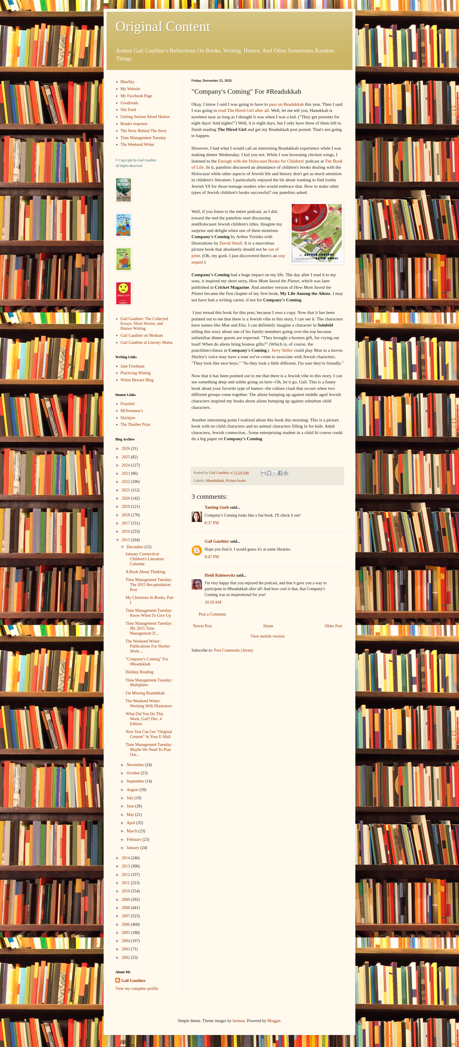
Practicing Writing (136, 373)
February (134, 839)
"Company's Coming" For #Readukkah (147, 661)
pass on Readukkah (286, 104)
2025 (126, 457)
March (132, 831)
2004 (126, 941)
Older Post (333, 626)
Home (268, 626)
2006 (126, 924)
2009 (126, 899)
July (130, 798)
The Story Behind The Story (144, 131)
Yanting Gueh (217, 507)
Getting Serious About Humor (145, 117)
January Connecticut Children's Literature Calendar (145, 559)
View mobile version (268, 636)
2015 (126, 540)
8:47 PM (212, 557)
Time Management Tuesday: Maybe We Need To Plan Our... (149, 749)
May (130, 814)
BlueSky (128, 82)
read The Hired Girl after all (243, 110)
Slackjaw (128, 418)
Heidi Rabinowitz (220, 575)
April (131, 823)
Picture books (236, 481)
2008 (126, 908)
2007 (126, 916)
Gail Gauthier (217, 541)
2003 (126, 949)
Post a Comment (212, 614)
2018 (126, 515)
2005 (126, 932)
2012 (126, 874)
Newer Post (202, 626)
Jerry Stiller (282, 350)
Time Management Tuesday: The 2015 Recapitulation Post (149, 585)
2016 (126, 531)
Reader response (134, 124)
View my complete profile (136, 988)
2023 (126, 473)
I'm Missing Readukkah (145, 693)
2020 (126, 498)
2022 (126, 481)
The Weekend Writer (138, 144)
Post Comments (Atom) (233, 650)
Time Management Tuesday (143, 138)
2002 (126, 957)
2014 (126, 858)
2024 (126, 465)
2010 (126, 891)
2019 (126, 506)
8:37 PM (212, 523)
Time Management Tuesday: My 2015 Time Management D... (149, 628)
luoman (238, 1021)
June (130, 806)
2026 (126, 448)
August (132, 790)
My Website (130, 89)
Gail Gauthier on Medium (142, 335)
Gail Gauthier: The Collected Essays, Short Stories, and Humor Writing (144, 324)
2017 (126, 523)
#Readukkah (214, 481)
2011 (126, 883)
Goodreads (129, 103)
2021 (126, 490)
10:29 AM (213, 602)
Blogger (273, 1021)
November (135, 765)
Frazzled (128, 404)
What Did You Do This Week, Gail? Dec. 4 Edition (144, 719)
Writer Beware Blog (137, 380)
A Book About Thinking (145, 572)
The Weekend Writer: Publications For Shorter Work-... (148, 646)
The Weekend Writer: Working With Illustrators (149, 703)
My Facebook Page (136, 96)
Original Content (162, 26)
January (133, 848)
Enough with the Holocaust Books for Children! (261, 160)
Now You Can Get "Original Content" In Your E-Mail (149, 734)
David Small (231, 242)
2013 (126, 866)
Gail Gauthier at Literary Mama (147, 342)
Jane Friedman (133, 366)
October (133, 773)
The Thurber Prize (135, 424)
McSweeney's (132, 411)
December (135, 547)
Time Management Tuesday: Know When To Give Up (149, 613)
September (135, 781)
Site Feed (128, 109)
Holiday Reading (139, 672)
